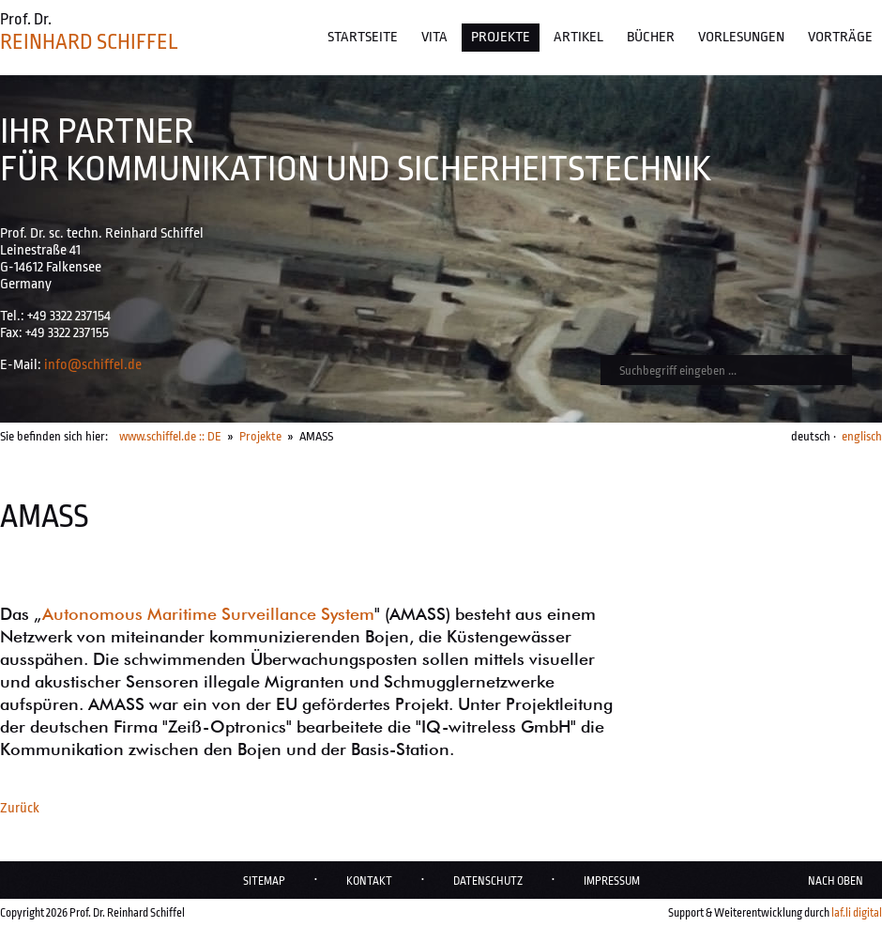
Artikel (578, 37)
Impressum (612, 881)
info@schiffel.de (93, 365)
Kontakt (369, 881)
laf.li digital (856, 912)
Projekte (500, 37)
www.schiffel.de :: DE (170, 436)
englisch (862, 436)
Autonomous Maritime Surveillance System (208, 614)
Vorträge (840, 37)
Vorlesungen (741, 37)
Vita (434, 37)
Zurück (19, 808)
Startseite (362, 37)
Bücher (651, 37)
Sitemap (264, 881)
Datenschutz (488, 881)
